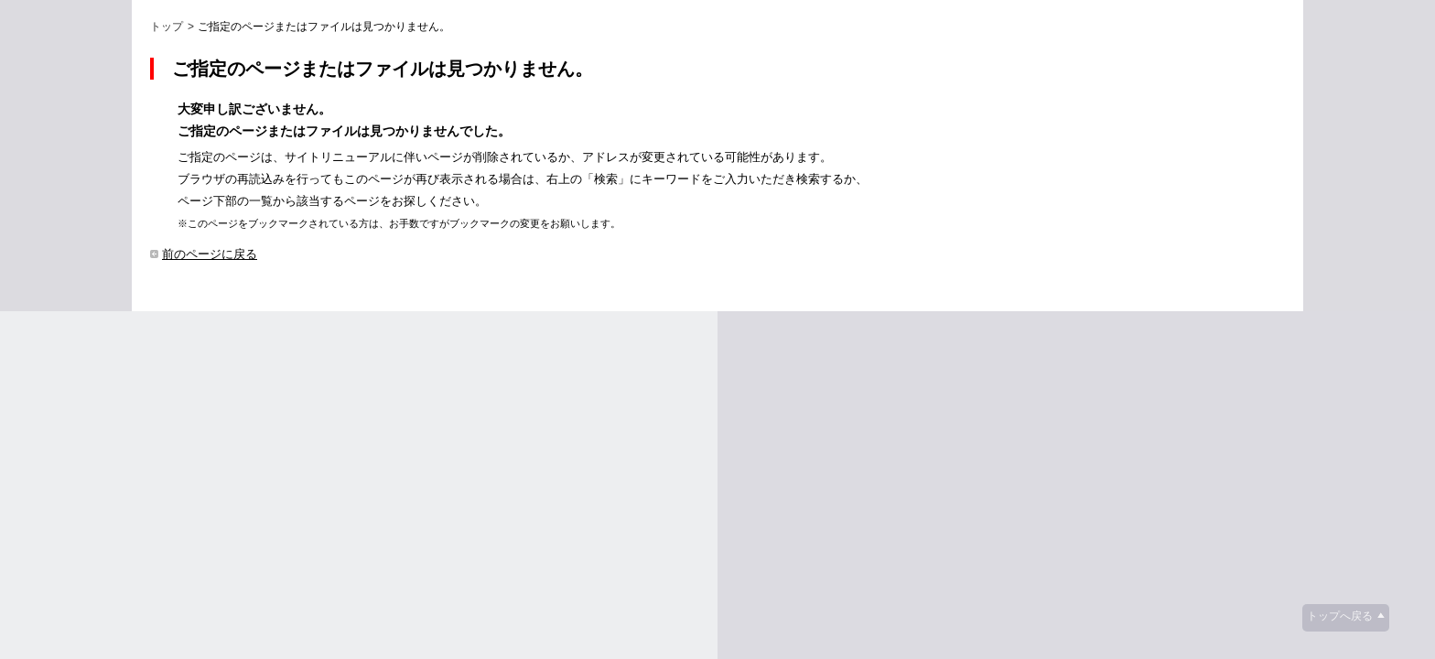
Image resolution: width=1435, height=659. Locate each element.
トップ (166, 26)
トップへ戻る (1340, 616)
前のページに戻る (209, 254)
